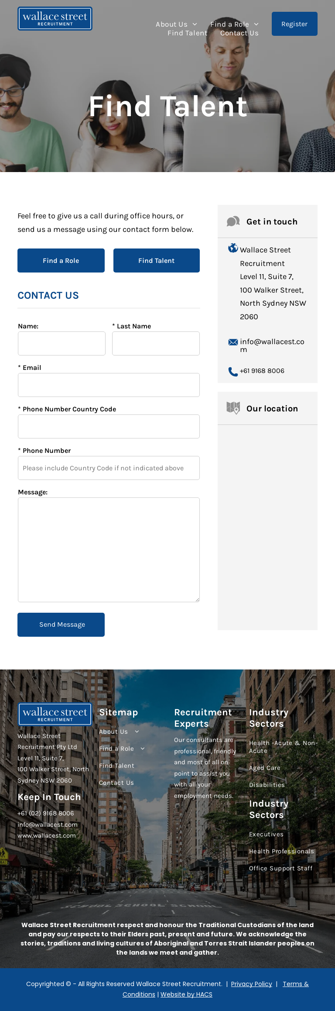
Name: (28, 326)
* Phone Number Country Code (67, 409)
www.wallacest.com (46, 835)
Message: (33, 492)
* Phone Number (44, 450)
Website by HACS (186, 994)
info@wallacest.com (272, 345)
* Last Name (131, 326)
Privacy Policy (251, 984)
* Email (29, 367)
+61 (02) (29, 813)
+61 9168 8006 (262, 370)
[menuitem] (176, 24)
